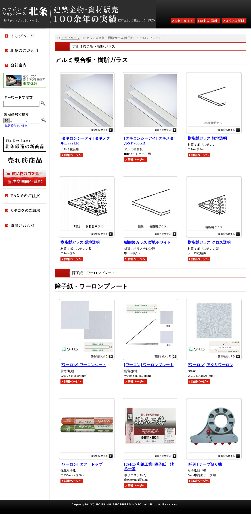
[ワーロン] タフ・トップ (81, 464)
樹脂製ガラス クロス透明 (209, 242)
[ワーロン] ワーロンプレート (149, 365)
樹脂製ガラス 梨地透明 (80, 242)
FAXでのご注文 (24, 196)
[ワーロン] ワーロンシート (83, 365)
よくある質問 (234, 21)
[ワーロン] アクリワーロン (210, 365)
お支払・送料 (209, 21)
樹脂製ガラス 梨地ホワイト (147, 242)
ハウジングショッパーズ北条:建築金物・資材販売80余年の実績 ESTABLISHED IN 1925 (78, 14)
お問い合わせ (24, 225)
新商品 (24, 144)
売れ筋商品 (24, 160)
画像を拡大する (86, 129)
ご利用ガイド (183, 21)
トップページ (70, 38)
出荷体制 (24, 80)
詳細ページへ (71, 155)
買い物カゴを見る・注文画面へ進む (24, 177)
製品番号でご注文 (16, 125)
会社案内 (24, 65)
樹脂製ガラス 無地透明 (207, 138)
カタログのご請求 (24, 211)
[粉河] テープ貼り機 (205, 464)
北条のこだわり (24, 50)
